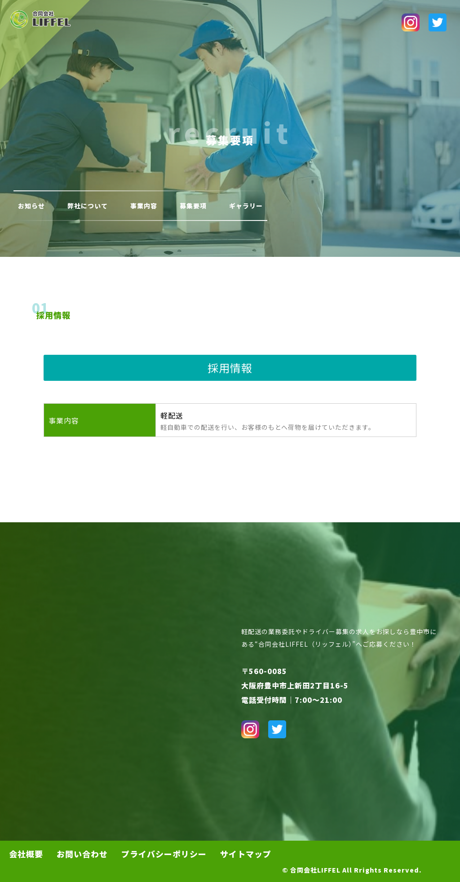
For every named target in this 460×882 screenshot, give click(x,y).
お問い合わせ (82, 854)
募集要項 (193, 205)
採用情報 (53, 315)
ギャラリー (246, 205)
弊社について (87, 205)
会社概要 (26, 854)
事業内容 (143, 205)
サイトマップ (245, 854)
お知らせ (31, 205)
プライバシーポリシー (164, 854)
